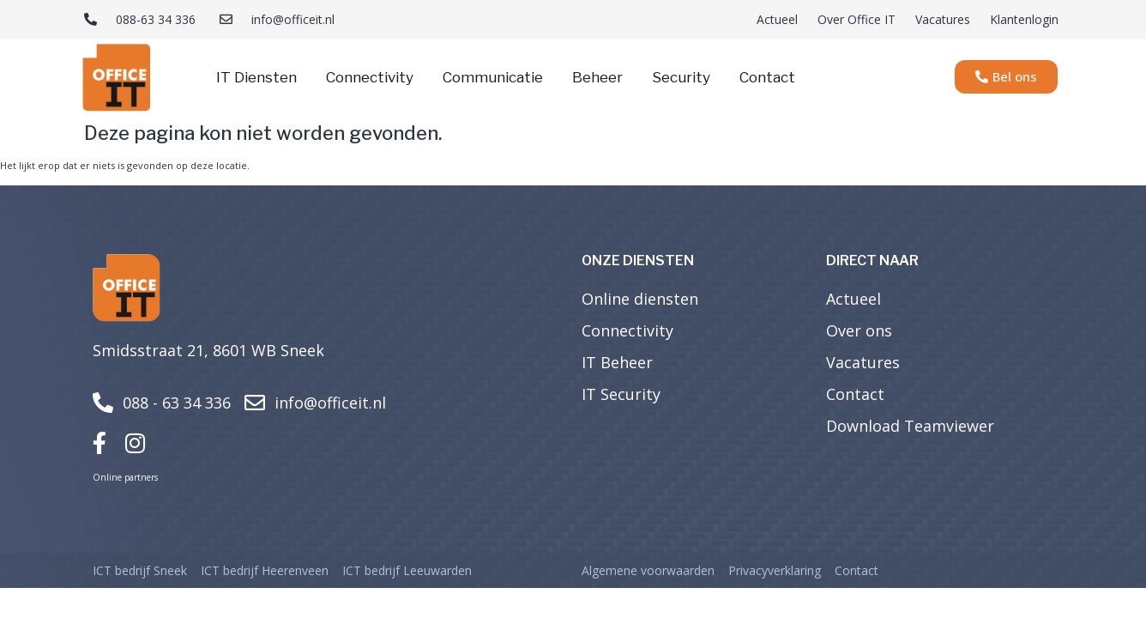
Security (681, 77)
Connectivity (369, 77)
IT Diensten (256, 77)
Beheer (597, 77)
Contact (767, 77)
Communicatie (493, 77)
